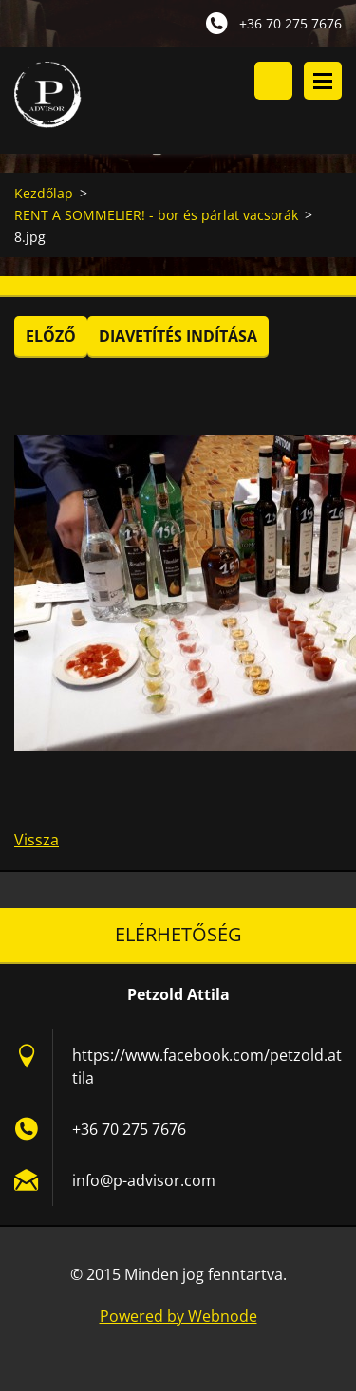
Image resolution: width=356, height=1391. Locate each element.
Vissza (36, 839)
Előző (51, 335)
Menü (323, 81)
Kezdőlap (43, 193)
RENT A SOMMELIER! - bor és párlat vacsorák (156, 215)
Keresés (273, 81)
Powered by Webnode (178, 1316)
